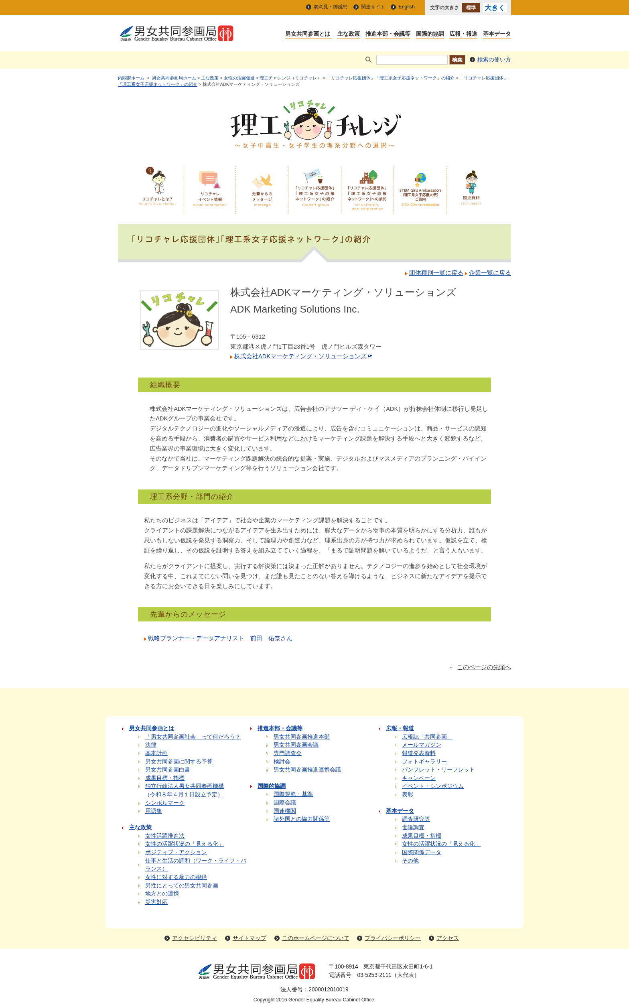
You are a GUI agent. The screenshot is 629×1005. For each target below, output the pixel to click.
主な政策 (210, 77)
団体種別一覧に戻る (436, 273)
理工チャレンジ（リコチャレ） (290, 77)
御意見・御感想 (330, 7)
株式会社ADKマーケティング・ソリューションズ (304, 356)
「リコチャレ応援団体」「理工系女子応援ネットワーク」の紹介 (391, 77)
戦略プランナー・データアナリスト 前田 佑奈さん (220, 638)
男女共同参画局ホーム (174, 77)
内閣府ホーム (131, 77)
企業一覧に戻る (490, 273)
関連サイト (373, 7)
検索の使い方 (494, 60)
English (406, 7)
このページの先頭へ (484, 667)
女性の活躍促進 (239, 77)
